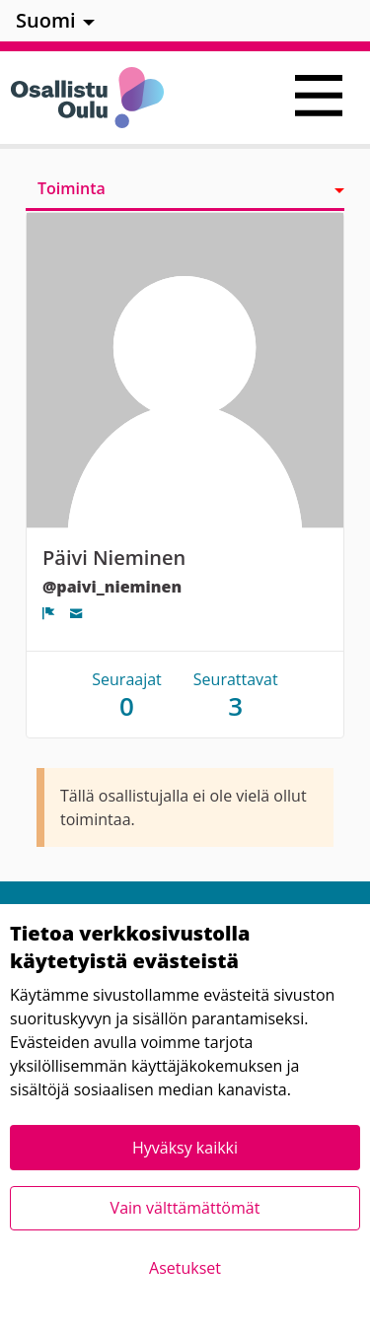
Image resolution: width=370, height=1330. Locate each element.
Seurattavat (235, 695)
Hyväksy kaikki (185, 1147)
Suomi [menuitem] (46, 20)
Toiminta (71, 188)
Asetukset (185, 1268)
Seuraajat (127, 695)
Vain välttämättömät (185, 1208)
